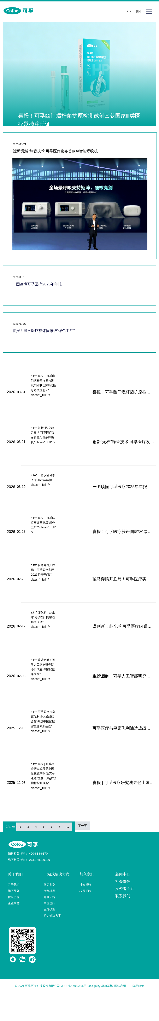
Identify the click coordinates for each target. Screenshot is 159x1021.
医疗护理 (49, 938)
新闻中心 (122, 903)
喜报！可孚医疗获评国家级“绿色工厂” (43, 331)
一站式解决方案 (57, 903)
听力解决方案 (52, 944)
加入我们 (87, 903)
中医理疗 (49, 932)
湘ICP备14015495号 (73, 1014)
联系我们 (122, 925)
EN (137, 11)
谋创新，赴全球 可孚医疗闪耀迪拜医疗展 (112, 644)
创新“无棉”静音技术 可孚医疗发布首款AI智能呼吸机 (55, 151)
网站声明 (120, 1014)
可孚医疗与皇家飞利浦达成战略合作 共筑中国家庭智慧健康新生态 (114, 752)
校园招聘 (85, 919)
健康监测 (49, 913)
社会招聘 (85, 913)
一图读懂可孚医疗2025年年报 (37, 284)
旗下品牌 (13, 919)
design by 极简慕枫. (101, 1014)
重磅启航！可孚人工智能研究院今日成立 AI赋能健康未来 (114, 697)
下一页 (82, 854)
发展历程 (13, 925)
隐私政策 (139, 1014)
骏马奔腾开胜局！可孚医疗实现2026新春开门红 (114, 594)
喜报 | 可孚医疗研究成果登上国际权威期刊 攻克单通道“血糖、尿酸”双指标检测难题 (114, 810)
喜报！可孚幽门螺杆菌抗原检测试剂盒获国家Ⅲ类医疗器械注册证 (114, 394)
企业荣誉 (13, 932)
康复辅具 (49, 919)
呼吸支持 (49, 925)
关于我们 (15, 903)
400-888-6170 (38, 882)
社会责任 (122, 910)
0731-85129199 (39, 888)
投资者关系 (124, 917)
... (67, 855)
